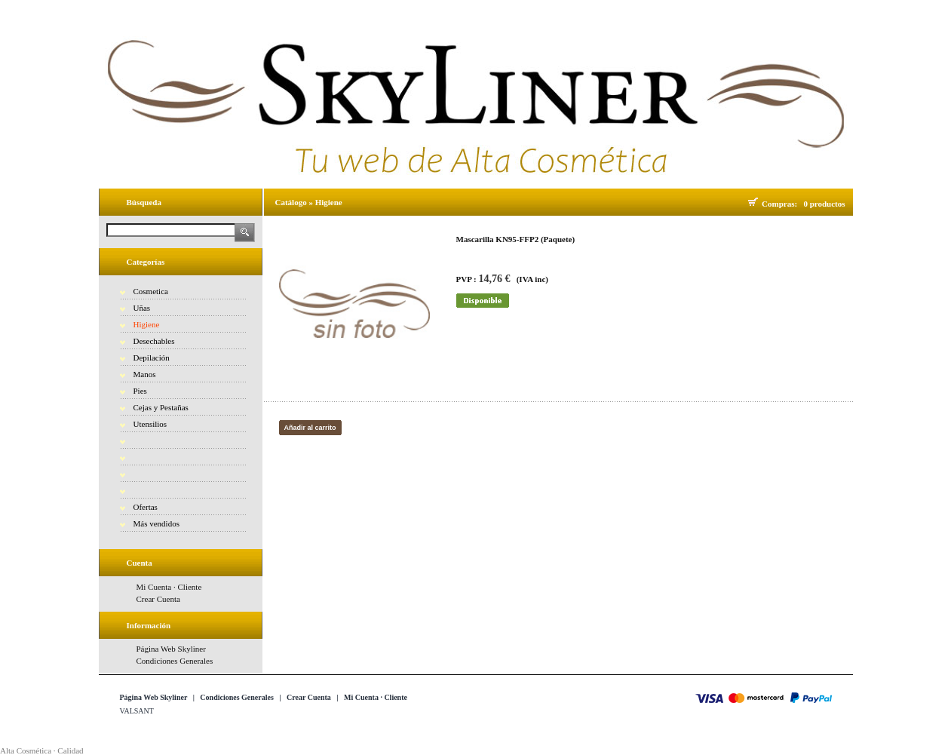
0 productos (824, 203)
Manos (144, 374)
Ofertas (145, 506)
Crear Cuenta (158, 598)
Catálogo (291, 202)
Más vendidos (156, 523)
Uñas (142, 307)
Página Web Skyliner (171, 648)
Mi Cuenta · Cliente (169, 586)
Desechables (154, 340)
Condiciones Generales (175, 660)
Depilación (151, 357)
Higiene (146, 324)
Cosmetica (150, 291)
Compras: (782, 203)
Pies (140, 390)
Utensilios (150, 423)
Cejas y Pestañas (161, 407)
